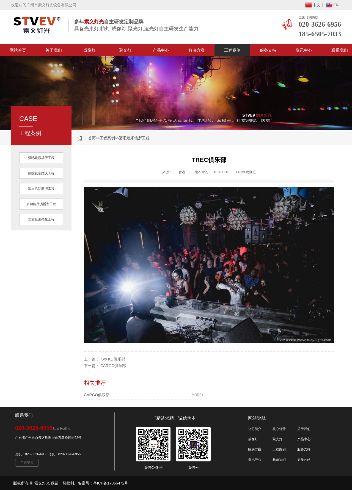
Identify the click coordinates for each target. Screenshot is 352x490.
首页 (92, 138)
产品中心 (161, 50)
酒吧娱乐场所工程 (134, 138)
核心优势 (279, 429)
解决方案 (196, 50)
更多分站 (303, 459)
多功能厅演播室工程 (41, 204)
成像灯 (89, 50)
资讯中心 (304, 50)
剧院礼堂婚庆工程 (41, 173)
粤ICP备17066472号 (110, 483)
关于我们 (53, 50)
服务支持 (268, 50)
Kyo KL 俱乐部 (112, 359)
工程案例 (232, 50)
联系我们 (279, 459)
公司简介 (254, 429)
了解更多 (27, 463)
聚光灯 (125, 50)
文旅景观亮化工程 (41, 219)
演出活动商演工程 (41, 189)
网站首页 (18, 50)
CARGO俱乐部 (113, 366)
